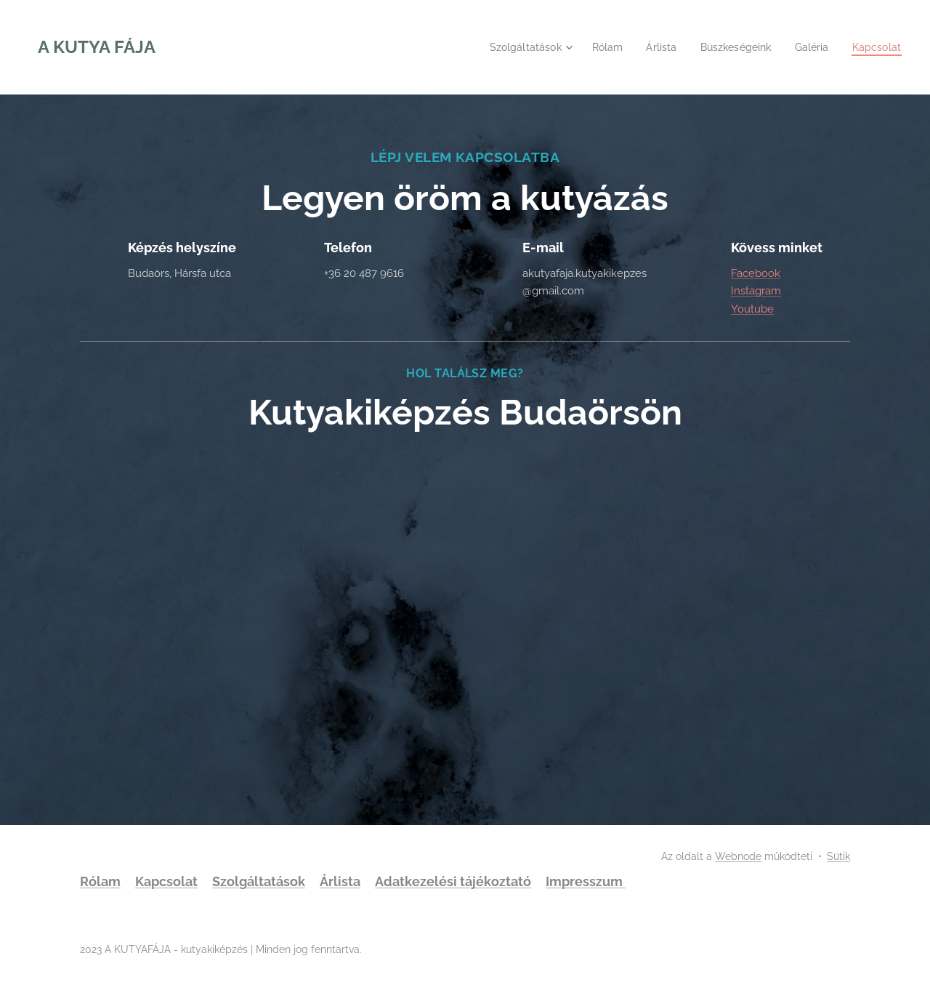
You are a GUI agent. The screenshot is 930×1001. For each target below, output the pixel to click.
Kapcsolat (166, 881)
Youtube (752, 308)
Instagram (756, 291)
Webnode (738, 856)
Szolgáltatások (258, 881)
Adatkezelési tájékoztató (453, 881)
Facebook (755, 273)
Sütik (838, 856)
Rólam (100, 881)
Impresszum (586, 881)
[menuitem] (514, 47)
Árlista (340, 881)
